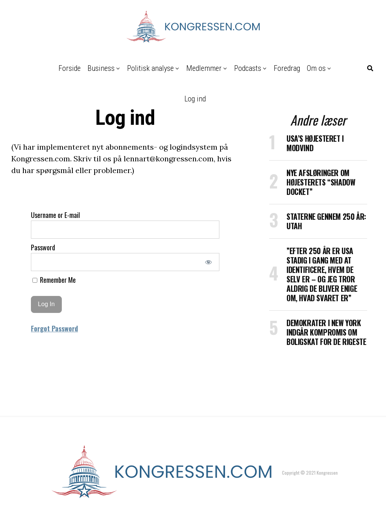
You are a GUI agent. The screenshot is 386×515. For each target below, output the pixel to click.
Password (43, 247)
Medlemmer (204, 68)
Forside (69, 68)
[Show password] (208, 262)
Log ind (195, 98)
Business (101, 68)
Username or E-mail (55, 215)
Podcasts (247, 68)
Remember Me (54, 280)
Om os (316, 68)
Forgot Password (54, 328)
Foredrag (287, 68)
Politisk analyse (150, 68)
